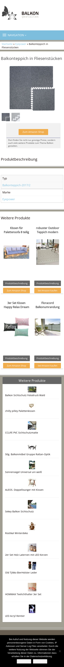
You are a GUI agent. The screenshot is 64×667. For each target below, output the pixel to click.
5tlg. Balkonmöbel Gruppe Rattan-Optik (27, 454)
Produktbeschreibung (16, 283)
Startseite (7, 44)
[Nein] (59, 651)
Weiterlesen (40, 661)
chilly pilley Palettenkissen (20, 411)
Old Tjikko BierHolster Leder (21, 572)
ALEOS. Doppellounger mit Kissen (24, 489)
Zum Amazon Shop (33, 131)
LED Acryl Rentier (15, 616)
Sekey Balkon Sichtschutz (19, 511)
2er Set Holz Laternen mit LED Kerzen (26, 554)
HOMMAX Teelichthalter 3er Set (23, 594)
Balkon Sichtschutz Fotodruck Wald (25, 395)
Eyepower (20, 44)
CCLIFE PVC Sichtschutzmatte (21, 432)
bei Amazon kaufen (47, 290)
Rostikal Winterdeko (16, 533)
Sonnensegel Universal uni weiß (23, 472)
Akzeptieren (24, 661)
